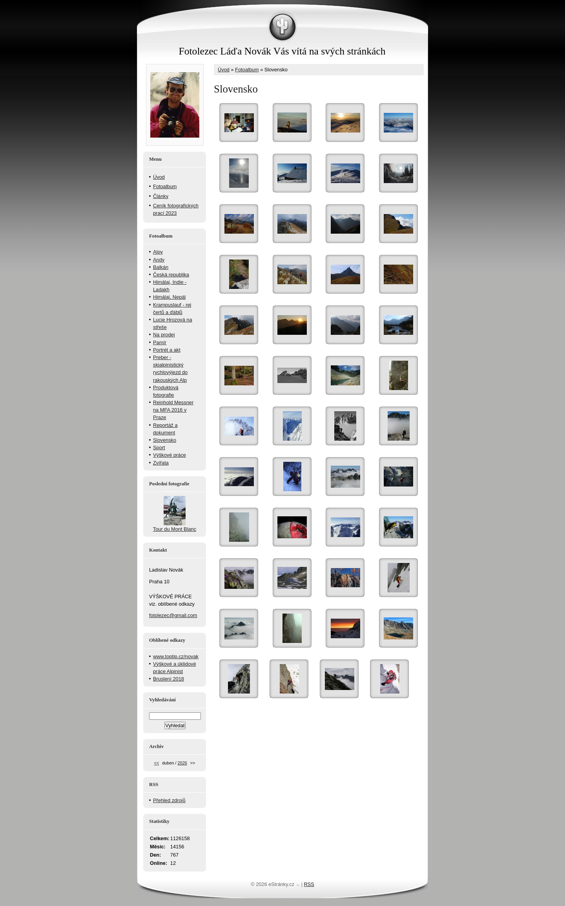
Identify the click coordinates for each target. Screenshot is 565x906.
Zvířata (161, 463)
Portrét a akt (166, 350)
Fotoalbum (247, 70)
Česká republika (171, 275)
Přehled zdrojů (169, 800)
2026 (182, 763)
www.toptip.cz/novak (176, 656)
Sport (159, 447)
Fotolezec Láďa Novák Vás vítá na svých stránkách (282, 51)
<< (156, 763)
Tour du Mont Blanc (174, 529)
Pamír (159, 342)
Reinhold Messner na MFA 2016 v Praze (173, 409)
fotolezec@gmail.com (173, 615)
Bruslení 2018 (168, 679)
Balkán (160, 267)
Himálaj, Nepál (169, 297)
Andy (158, 260)
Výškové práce (169, 455)
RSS (309, 884)
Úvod (224, 70)
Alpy (158, 252)
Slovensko (164, 440)
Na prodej (164, 335)
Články (160, 196)
